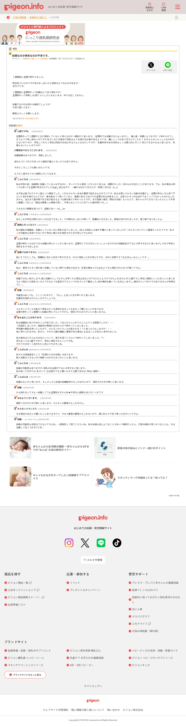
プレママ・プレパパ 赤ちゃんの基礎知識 (155, 582)
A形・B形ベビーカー (82, 665)
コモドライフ (139, 623)
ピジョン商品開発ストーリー (24, 597)
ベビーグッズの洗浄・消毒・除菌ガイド (155, 650)
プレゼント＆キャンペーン (85, 590)
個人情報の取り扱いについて (87, 710)
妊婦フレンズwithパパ (145, 590)
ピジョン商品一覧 (18, 582)
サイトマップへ (93, 686)
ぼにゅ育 (137, 609)
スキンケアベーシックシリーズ (25, 665)
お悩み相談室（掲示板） (146, 631)
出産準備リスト (17, 604)
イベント (75, 582)
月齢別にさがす (149, 6)
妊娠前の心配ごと (38, 17)
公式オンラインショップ (22, 590)
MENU (176, 17)
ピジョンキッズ (141, 665)
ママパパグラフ (141, 616)
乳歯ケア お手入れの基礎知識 (87, 658)
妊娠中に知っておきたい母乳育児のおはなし (156, 599)
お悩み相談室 (19, 17)
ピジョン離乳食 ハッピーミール (26, 658)
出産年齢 (44, 58)
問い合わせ (113, 710)
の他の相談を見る (31, 118)
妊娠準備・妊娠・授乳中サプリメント (29, 650)
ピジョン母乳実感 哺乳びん (85, 650)
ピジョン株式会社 (133, 710)
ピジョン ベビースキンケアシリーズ (152, 658)
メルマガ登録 (93, 560)
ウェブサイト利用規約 (55, 710)
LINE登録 (163, 6)
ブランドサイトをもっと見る (27, 674)
